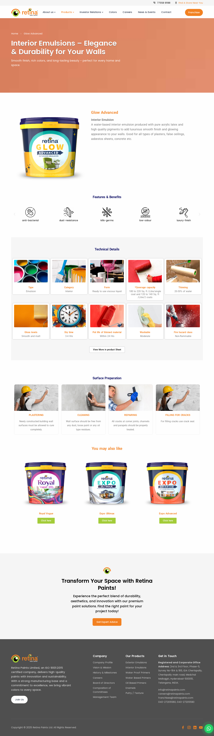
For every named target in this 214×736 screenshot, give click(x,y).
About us (48, 12)
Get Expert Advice (107, 622)
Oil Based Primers (136, 683)
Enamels (131, 688)
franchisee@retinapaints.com (175, 698)
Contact (166, 12)
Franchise (194, 12)
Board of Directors (104, 683)
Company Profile (103, 662)
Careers (127, 12)
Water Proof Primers (138, 672)
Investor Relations (90, 12)
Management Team (104, 697)
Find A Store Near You (191, 2)
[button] (14, 214)
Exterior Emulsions (136, 662)
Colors (113, 12)
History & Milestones (105, 672)
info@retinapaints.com (171, 689)
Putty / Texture (135, 693)
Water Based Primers (138, 678)
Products (66, 12)
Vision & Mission (102, 667)
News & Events (146, 12)
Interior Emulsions (136, 667)
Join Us (19, 699)
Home (14, 33)
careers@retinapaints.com (174, 693)
